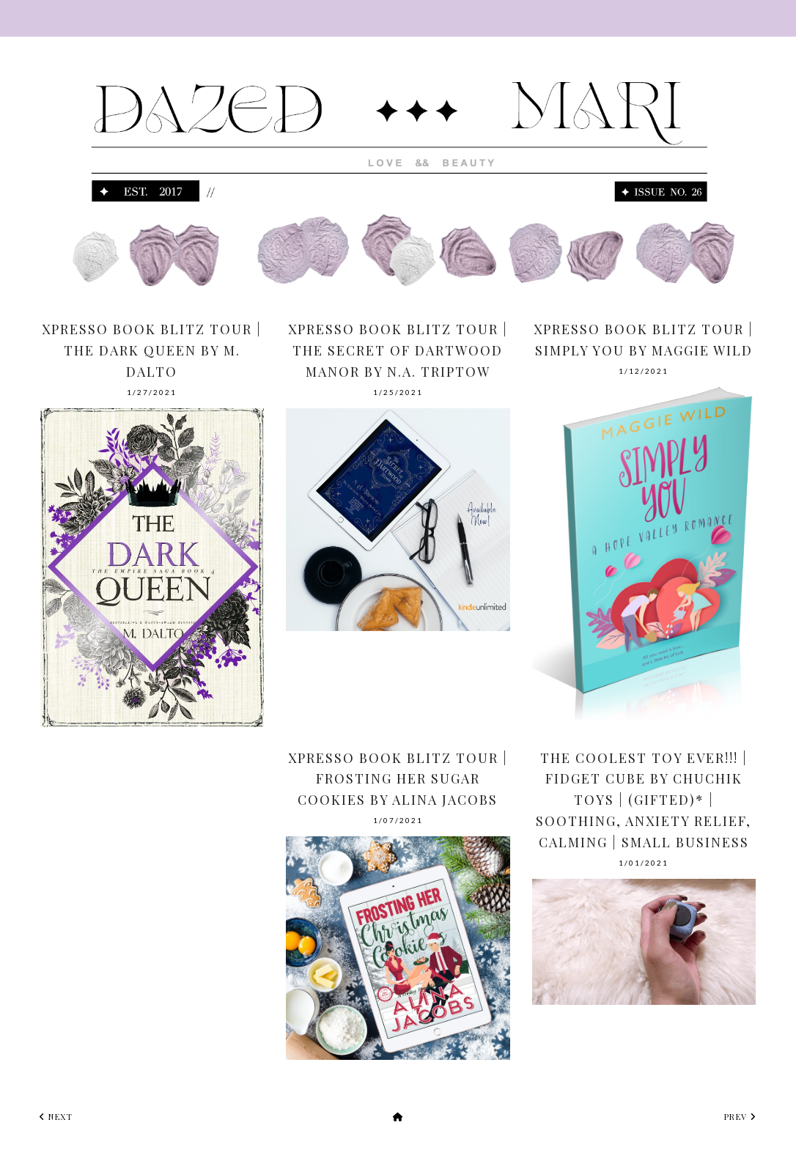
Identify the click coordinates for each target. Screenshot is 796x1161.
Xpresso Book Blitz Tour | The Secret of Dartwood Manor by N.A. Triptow (398, 350)
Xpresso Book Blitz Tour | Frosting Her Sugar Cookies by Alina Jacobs (398, 779)
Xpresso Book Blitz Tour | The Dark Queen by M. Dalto (152, 350)
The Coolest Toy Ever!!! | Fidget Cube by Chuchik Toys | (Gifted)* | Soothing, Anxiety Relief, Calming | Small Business (643, 800)
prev (740, 1116)
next (56, 1116)
